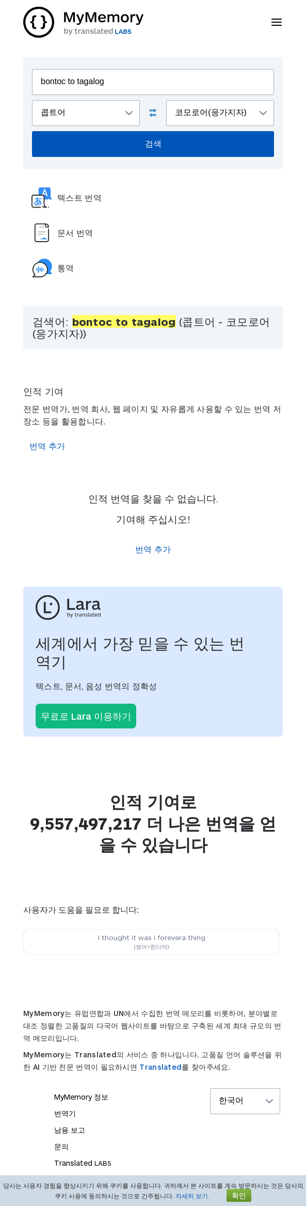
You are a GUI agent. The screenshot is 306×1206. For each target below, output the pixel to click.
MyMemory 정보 (81, 1096)
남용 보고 (69, 1129)
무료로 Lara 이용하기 (86, 716)
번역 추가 (47, 446)
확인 (239, 1195)
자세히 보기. (192, 1195)
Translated (160, 1066)
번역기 (65, 1113)
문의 (61, 1146)
